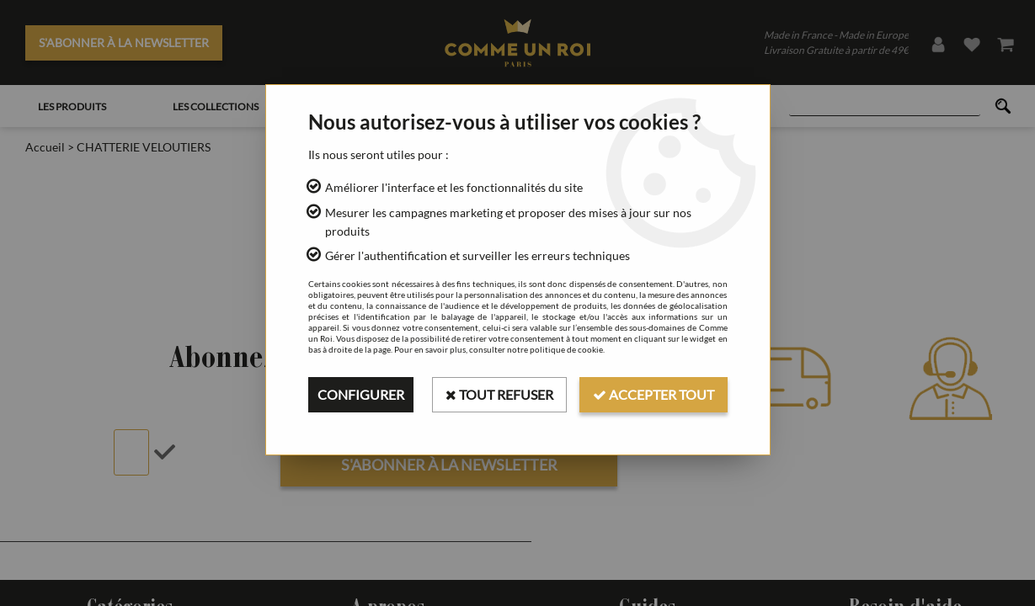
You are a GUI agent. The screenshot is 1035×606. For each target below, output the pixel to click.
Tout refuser (499, 394)
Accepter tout (653, 394)
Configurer (360, 394)
